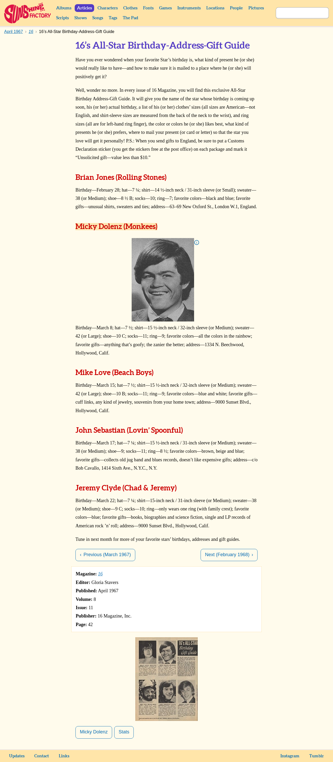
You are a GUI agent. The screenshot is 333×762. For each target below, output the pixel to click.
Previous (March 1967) (107, 554)
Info (196, 242)
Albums (63, 8)
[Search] (296, 13)
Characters (108, 8)
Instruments (189, 8)
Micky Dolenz (94, 731)
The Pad (130, 18)
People (236, 8)
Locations (215, 8)
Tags (113, 18)
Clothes (130, 8)
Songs (97, 18)
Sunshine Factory (27, 13)
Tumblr (316, 756)
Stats (124, 731)
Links (64, 756)
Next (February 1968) (227, 554)
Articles (84, 8)
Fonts (148, 8)
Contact (41, 756)
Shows (80, 18)
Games (165, 8)
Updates (16, 756)
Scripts (62, 18)
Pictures (256, 8)
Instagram (289, 756)
